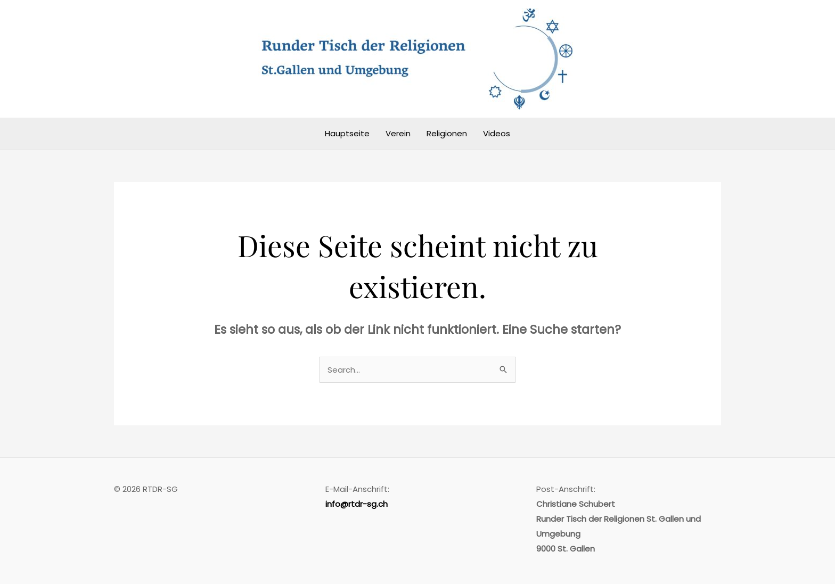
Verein (398, 133)
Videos (496, 133)
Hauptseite (347, 133)
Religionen (447, 133)
